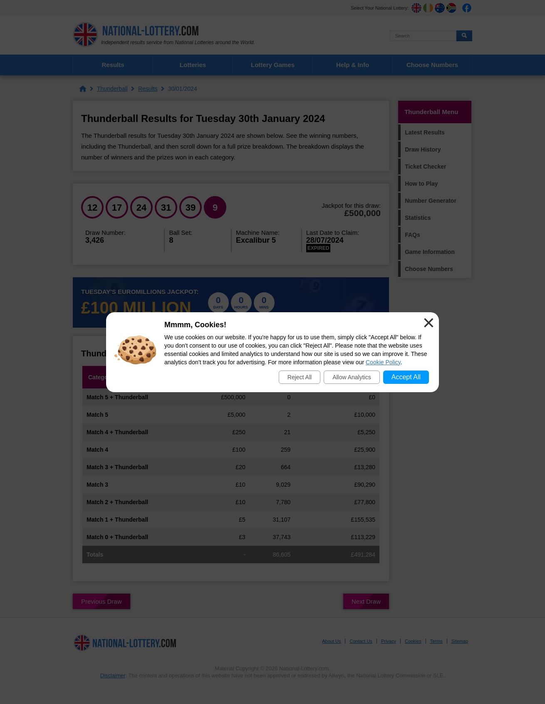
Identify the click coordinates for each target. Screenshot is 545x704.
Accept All (406, 377)
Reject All (299, 377)
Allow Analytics (351, 377)
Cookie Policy (383, 362)
